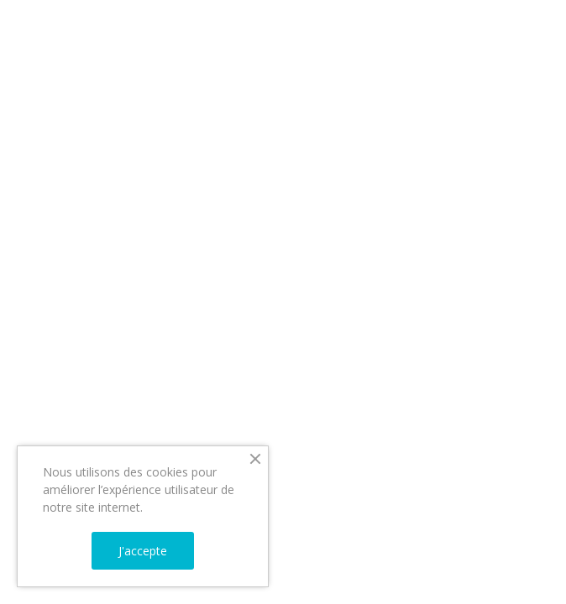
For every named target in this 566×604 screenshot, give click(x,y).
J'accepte (142, 551)
